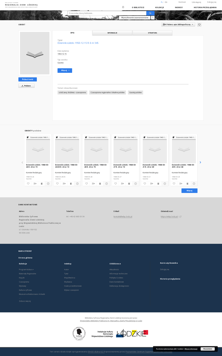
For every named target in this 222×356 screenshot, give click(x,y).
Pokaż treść (27, 79)
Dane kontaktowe (117, 282)
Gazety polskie (135, 92)
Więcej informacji (191, 349)
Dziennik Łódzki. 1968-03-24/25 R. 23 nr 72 (66, 166)
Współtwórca (69, 278)
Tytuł (66, 273)
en (166, 2)
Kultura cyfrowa (25, 290)
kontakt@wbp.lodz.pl (123, 216)
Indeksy (179, 7)
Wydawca (68, 282)
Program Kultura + (26, 269)
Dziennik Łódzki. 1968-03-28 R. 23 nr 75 (95, 166)
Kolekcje (159, 7)
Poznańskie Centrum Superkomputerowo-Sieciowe (149, 351)
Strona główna (25, 258)
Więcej (189, 191)
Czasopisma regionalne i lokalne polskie (108, 92)
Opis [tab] (72, 33)
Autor (66, 269)
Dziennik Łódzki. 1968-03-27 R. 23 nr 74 (124, 166)
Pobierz (25, 85)
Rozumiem (207, 349)
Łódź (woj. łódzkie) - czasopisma (72, 92)
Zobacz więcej (25, 301)
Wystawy (22, 286)
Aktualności (114, 269)
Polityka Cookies (116, 278)
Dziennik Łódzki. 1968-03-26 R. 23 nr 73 (37, 166)
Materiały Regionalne (27, 273)
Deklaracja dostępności (119, 286)
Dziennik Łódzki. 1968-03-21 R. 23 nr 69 (154, 166)
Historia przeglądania (205, 7)
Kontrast (182, 2)
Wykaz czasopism (71, 290)
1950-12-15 (62, 54)
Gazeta (60, 62)
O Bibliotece (138, 7)
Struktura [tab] (152, 33)
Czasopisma (24, 282)
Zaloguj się (211, 2)
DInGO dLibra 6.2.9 (96, 351)
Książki (22, 278)
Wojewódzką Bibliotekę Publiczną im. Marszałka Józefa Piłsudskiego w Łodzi (111, 321)
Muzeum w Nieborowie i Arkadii (32, 294)
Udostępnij (196, 2)
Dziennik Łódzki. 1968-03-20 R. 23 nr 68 (183, 166)
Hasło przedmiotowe (73, 286)
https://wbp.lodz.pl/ (169, 216)
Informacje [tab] (112, 33)
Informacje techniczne (119, 273)
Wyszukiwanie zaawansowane (134, 17)
